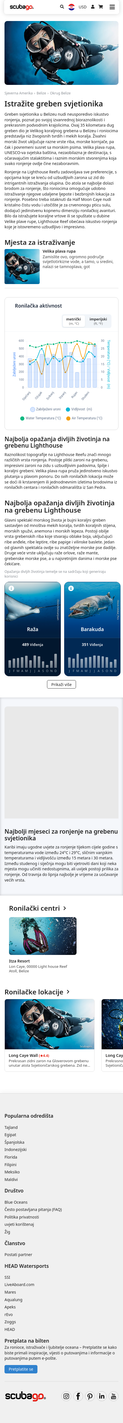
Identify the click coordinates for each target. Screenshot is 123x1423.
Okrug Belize (60, 93)
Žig (7, 1231)
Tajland (11, 1127)
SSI (7, 1277)
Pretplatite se (21, 1369)
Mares (10, 1292)
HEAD (10, 1329)
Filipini (11, 1164)
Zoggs (10, 1321)
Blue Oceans (16, 1202)
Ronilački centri (37, 908)
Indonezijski (15, 1149)
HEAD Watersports (27, 1265)
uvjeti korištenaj (19, 1224)
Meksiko (12, 1172)
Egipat (10, 1134)
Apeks (10, 1307)
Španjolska (14, 1142)
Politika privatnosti (22, 1217)
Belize (41, 93)
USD (83, 7)
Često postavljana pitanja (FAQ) (33, 1209)
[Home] (21, 7)
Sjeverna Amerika (19, 93)
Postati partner (18, 1254)
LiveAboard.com (19, 1284)
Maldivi (11, 1179)
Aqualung (14, 1299)
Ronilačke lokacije (37, 992)
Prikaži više (61, 684)
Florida (11, 1157)
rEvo (9, 1314)
